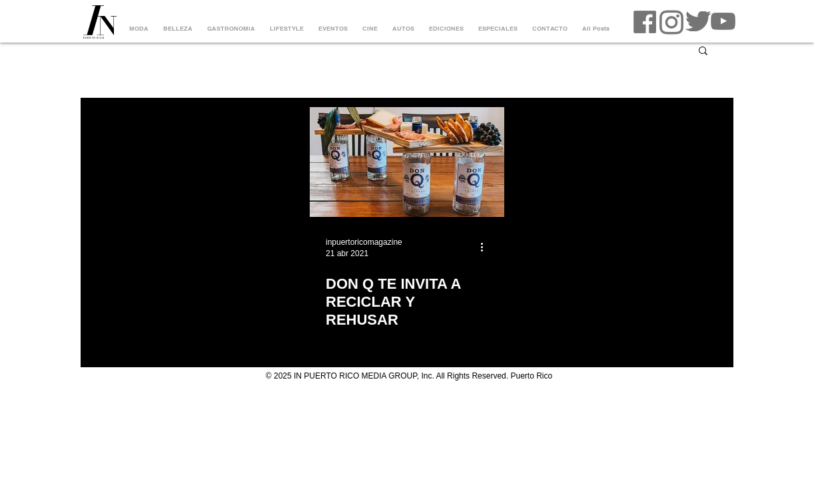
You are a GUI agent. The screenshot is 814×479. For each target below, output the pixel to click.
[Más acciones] (486, 247)
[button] (703, 52)
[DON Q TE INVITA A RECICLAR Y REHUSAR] (407, 162)
